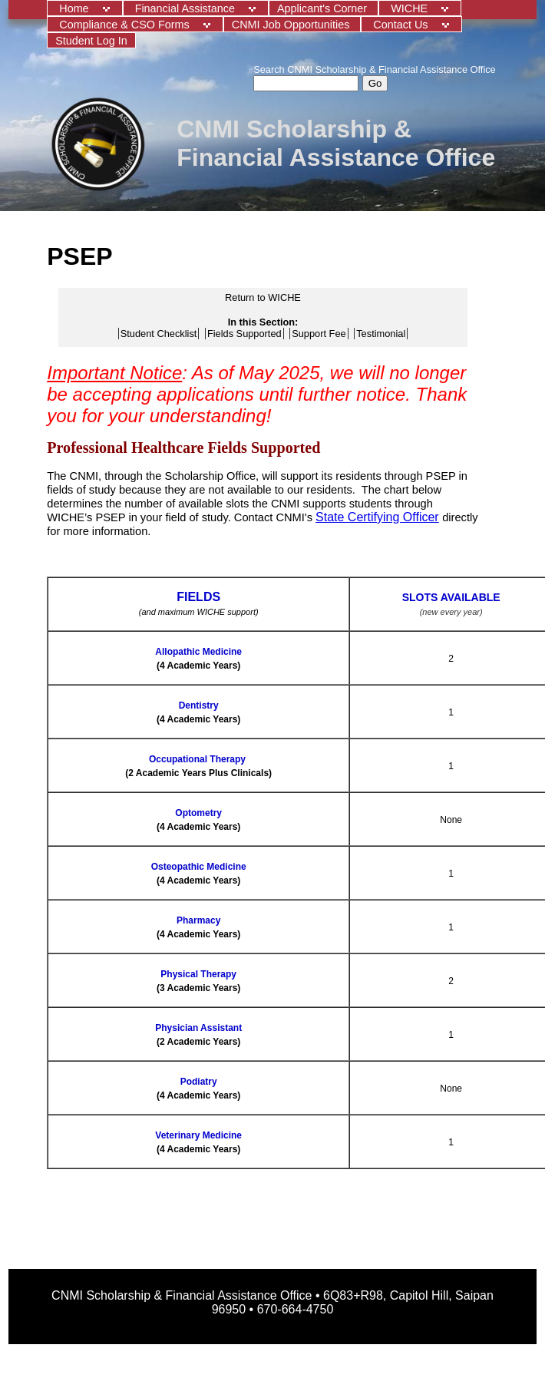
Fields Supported (244, 333)
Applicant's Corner (323, 8)
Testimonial (380, 333)
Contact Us (402, 24)
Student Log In (91, 41)
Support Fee (318, 333)
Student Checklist (159, 333)
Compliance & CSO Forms (126, 24)
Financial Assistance (186, 8)
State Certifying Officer (377, 517)
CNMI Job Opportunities (292, 24)
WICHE (411, 8)
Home (75, 8)
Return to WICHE (263, 297)
